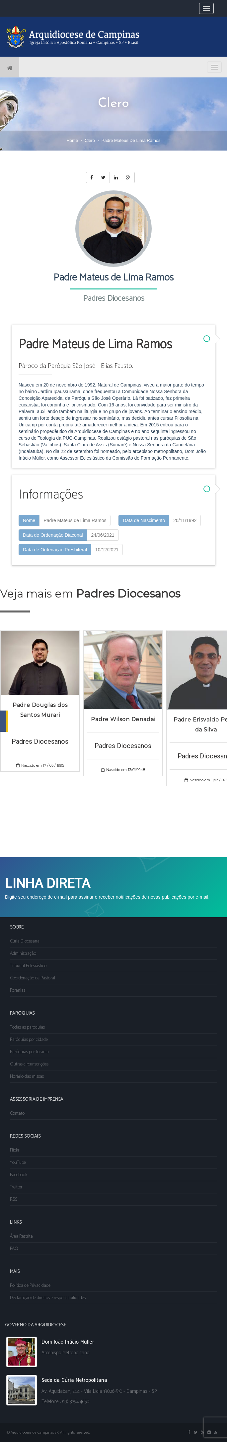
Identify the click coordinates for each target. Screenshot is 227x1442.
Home (72, 140)
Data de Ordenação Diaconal (53, 535)
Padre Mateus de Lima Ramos (74, 520)
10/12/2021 (106, 549)
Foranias (17, 990)
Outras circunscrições (29, 1064)
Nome (29, 520)
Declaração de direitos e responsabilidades (48, 1298)
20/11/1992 (184, 520)
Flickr (14, 1150)
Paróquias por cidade (29, 1040)
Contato (17, 1113)
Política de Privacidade (30, 1285)
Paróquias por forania (29, 1052)
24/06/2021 (102, 535)
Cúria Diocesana (24, 941)
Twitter (16, 1187)
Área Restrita (21, 1236)
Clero (90, 140)
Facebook (18, 1175)
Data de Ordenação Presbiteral (55, 549)
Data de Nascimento (144, 520)
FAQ (14, 1249)
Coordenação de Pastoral (32, 978)
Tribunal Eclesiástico (28, 966)
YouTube (18, 1162)
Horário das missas (27, 1076)
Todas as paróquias (27, 1027)
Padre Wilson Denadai (123, 719)
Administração (23, 953)
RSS (13, 1199)
